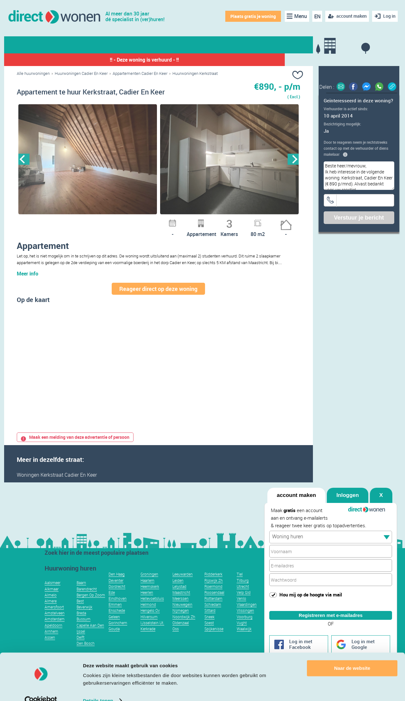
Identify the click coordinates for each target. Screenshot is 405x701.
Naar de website (352, 656)
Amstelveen (55, 622)
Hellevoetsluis (152, 607)
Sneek (209, 626)
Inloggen (347, 489)
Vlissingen (245, 619)
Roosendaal (214, 601)
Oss (175, 638)
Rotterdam (213, 607)
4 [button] (150, 221)
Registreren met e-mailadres (331, 609)
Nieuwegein (182, 613)
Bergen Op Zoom (91, 604)
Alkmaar (52, 598)
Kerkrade (147, 638)
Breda (81, 622)
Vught (242, 632)
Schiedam (212, 613)
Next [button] (293, 159)
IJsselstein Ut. (152, 632)
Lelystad (179, 595)
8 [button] (183, 221)
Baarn (81, 592)
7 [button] (175, 221)
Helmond (148, 613)
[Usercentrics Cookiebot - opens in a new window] (41, 688)
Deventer (116, 589)
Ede (112, 601)
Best (80, 610)
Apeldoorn (53, 634)
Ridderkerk (213, 583)
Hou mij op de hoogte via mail (310, 589)
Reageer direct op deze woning (158, 298)
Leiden (178, 589)
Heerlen (146, 601)
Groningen (149, 583)
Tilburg (243, 589)
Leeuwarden (182, 583)
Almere (51, 610)
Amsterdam (55, 628)
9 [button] (191, 221)
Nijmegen (180, 619)
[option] (87, 159)
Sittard (209, 619)
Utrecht (243, 595)
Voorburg (244, 626)
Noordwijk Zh (183, 626)
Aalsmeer (52, 592)
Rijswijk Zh (213, 589)
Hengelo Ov (150, 619)
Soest (209, 632)
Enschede (117, 619)
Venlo (241, 607)
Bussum (83, 628)
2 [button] (134, 221)
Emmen (115, 613)
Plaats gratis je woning (252, 16)
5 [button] (158, 221)
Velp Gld (244, 601)
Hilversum (149, 626)
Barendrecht (87, 598)
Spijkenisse (213, 638)
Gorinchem (118, 632)
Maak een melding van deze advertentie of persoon (75, 447)
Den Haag (117, 583)
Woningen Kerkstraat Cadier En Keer (57, 484)
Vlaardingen (247, 613)
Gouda (114, 638)
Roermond (213, 595)
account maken (296, 489)
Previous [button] (23, 159)
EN (317, 16)
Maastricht (181, 601)
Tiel (240, 583)
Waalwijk (244, 638)
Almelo (51, 604)
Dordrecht (117, 595)
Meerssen (180, 607)
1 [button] (125, 221)
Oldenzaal (180, 632)
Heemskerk (149, 595)
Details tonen (98, 688)
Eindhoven (118, 607)
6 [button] (167, 221)
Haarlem (147, 589)
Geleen (114, 626)
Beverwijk (84, 616)
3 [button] (142, 221)
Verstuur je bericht (359, 218)
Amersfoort (54, 616)
